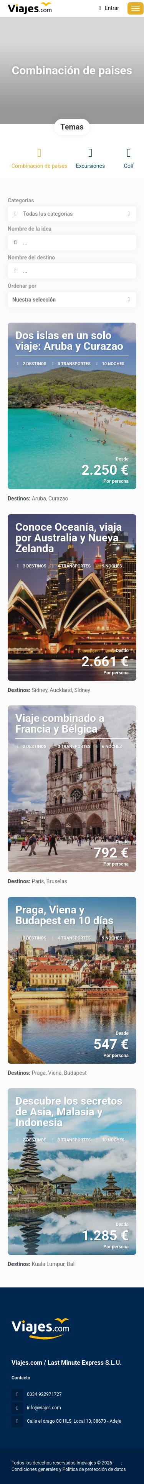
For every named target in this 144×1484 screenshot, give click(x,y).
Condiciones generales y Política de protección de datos (69, 1469)
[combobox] (72, 271)
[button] (72, 299)
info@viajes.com (44, 1407)
